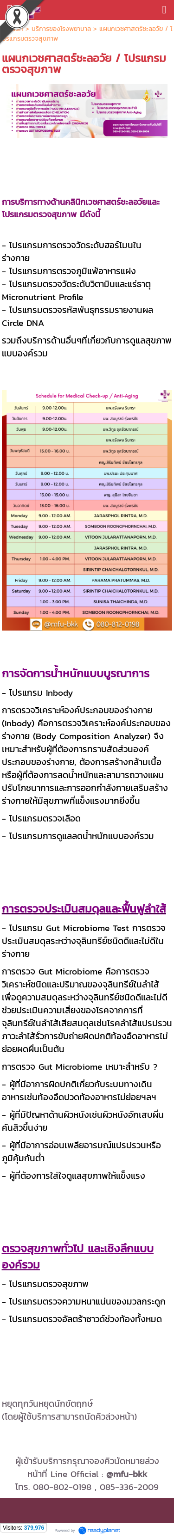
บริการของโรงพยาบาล (61, 29)
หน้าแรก (14, 29)
